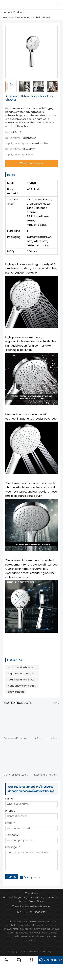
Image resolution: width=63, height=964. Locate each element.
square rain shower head (35, 929)
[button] (56, 86)
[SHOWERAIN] (18, 4)
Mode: (9, 132)
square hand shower (30, 925)
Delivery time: (13, 138)
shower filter (11, 929)
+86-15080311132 (37, 912)
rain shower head (18, 921)
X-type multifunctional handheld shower (27, 17)
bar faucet (51, 925)
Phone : (10, 811)
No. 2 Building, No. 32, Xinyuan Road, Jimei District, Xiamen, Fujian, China (31, 899)
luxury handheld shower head (23, 679)
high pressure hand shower (23, 673)
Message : (12, 847)
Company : (12, 835)
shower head (16, 691)
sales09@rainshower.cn (36, 906)
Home (6, 12)
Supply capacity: (15, 143)
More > (56, 702)
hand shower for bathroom (23, 685)
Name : (9, 798)
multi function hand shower (23, 667)
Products (18, 12)
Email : (10, 823)
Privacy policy (32, 877)
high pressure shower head (31, 932)
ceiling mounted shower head (32, 934)
